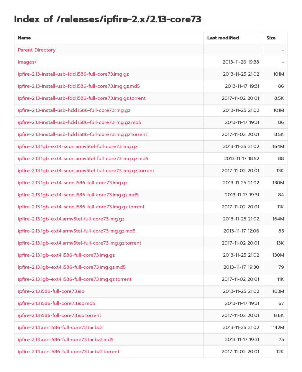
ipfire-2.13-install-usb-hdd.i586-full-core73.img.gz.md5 (79, 122)
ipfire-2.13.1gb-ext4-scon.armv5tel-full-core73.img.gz (77, 146)
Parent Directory (36, 50)
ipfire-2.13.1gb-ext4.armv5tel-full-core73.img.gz (71, 218)
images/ (27, 62)
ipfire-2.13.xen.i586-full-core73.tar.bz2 (60, 327)
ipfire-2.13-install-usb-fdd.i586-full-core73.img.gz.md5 (79, 86)
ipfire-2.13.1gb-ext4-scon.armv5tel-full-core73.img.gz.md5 (83, 158)
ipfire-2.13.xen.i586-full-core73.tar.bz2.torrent (68, 351)
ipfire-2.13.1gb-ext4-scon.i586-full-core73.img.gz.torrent (81, 206)
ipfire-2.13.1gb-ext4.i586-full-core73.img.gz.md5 (72, 267)
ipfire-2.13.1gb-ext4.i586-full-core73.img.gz (66, 255)
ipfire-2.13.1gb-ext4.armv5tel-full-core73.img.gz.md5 (76, 231)
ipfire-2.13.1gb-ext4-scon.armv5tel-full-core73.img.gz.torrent (86, 170)
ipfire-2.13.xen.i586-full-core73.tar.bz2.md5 (66, 339)
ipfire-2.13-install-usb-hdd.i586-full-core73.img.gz (74, 110)
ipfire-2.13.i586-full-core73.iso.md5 (56, 303)
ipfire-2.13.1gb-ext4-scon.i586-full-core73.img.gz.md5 (78, 194)
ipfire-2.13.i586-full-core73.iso (51, 291)
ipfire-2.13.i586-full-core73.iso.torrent (59, 315)
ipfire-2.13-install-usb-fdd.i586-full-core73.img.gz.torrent (82, 98)
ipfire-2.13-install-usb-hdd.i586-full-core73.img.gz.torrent (82, 134)
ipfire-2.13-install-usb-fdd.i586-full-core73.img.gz (73, 74)
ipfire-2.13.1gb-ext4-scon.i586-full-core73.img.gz (73, 182)
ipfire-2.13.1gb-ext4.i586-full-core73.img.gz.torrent (75, 279)
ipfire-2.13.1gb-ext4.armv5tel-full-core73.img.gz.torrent (79, 243)
